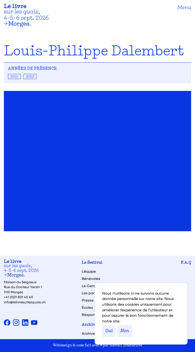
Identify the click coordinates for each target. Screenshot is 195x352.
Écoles (87, 307)
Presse (88, 300)
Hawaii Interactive (125, 345)
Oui (109, 331)
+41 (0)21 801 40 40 (18, 297)
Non (124, 331)
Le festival (92, 263)
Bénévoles (91, 278)
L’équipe (89, 271)
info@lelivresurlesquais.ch (25, 302)
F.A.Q (186, 263)
